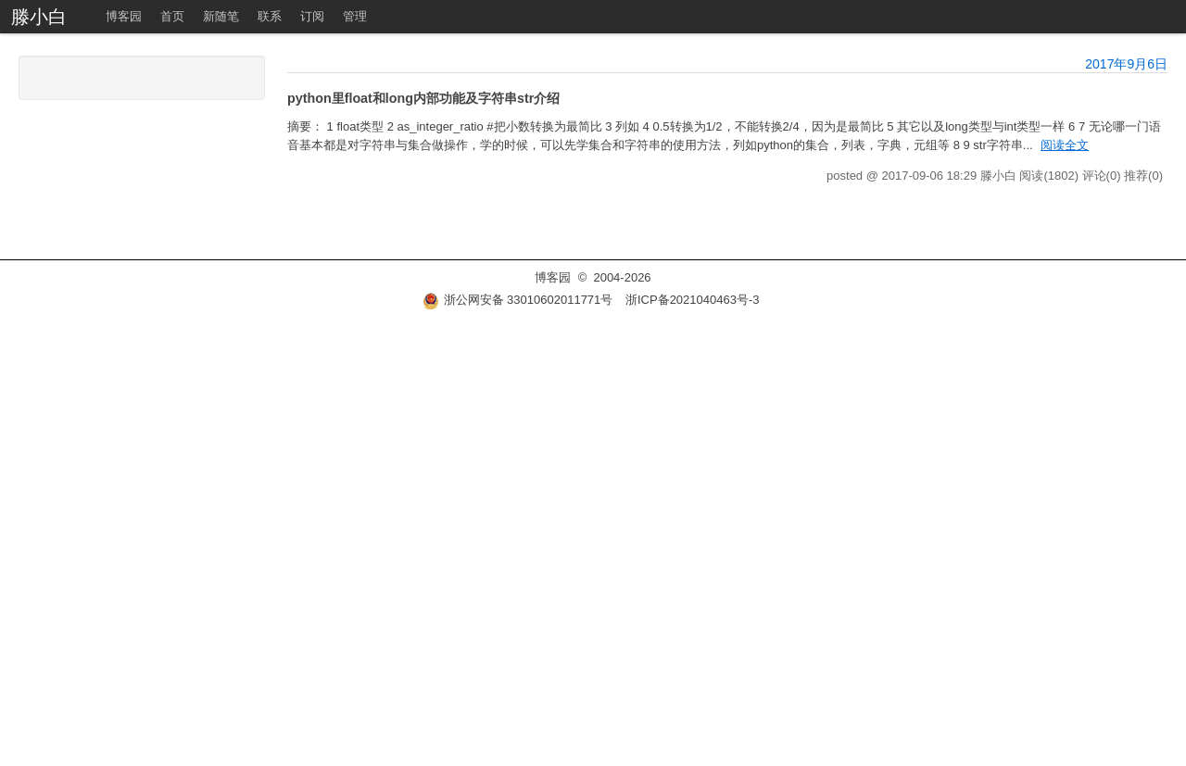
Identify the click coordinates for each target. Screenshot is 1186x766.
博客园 (124, 16)
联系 (270, 16)
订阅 (312, 16)
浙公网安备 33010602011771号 (518, 300)
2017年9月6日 (1126, 64)
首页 (172, 16)
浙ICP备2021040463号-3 (692, 300)
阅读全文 (1065, 145)
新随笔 (221, 16)
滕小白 (39, 16)
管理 (355, 16)
